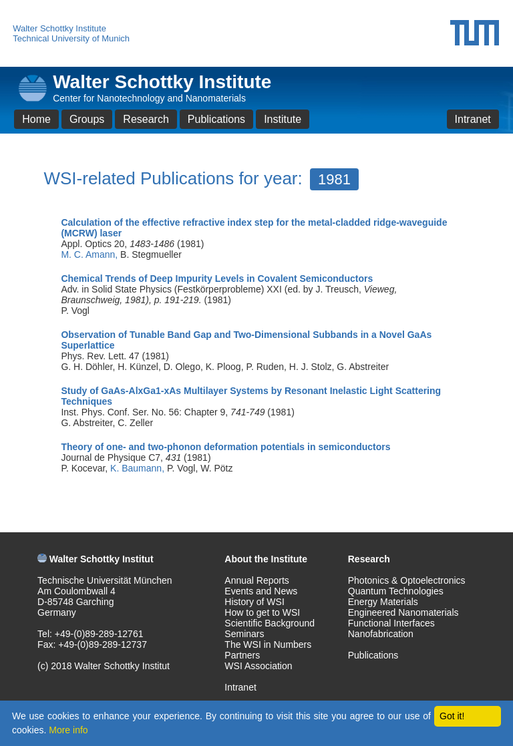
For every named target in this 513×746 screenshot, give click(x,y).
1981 (334, 179)
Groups (86, 119)
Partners (242, 655)
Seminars (244, 633)
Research (145, 119)
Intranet (473, 119)
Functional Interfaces (391, 623)
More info (68, 730)
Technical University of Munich (71, 38)
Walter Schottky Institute (59, 28)
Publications (216, 119)
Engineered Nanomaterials (403, 612)
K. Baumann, (138, 468)
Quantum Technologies (396, 591)
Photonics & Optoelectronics (407, 580)
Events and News (260, 591)
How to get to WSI (262, 612)
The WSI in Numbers (267, 644)
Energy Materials (383, 601)
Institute (282, 119)
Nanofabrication (380, 633)
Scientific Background (269, 623)
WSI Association (258, 666)
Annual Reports (256, 580)
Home (36, 119)
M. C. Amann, (90, 254)
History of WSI (254, 601)
